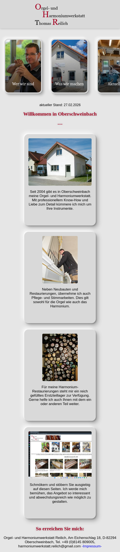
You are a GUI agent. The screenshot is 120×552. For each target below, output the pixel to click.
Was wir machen (69, 83)
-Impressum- (92, 546)
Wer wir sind (23, 83)
